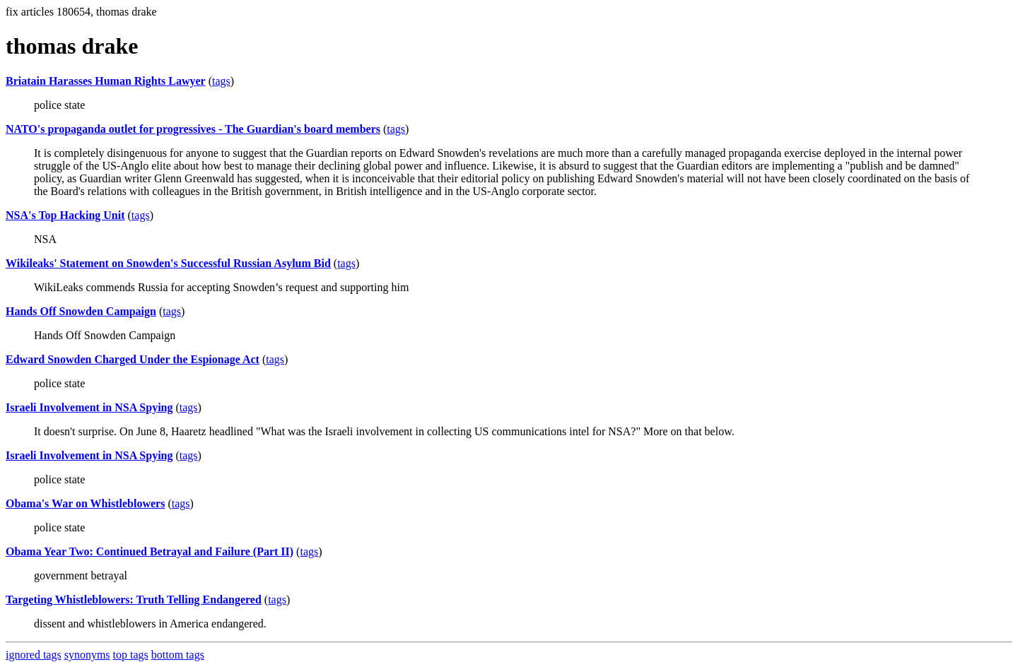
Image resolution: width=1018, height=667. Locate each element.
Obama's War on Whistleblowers (85, 503)
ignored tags (34, 655)
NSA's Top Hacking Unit (65, 215)
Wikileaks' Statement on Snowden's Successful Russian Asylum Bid (168, 263)
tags (221, 81)
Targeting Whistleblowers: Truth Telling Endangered (134, 600)
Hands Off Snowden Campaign (81, 311)
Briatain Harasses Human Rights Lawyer (106, 81)
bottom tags (177, 655)
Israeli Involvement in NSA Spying (89, 407)
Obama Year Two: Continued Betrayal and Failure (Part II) (149, 551)
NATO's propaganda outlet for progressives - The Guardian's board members (193, 129)
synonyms (87, 655)
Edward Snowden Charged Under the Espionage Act (132, 359)
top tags (130, 655)
